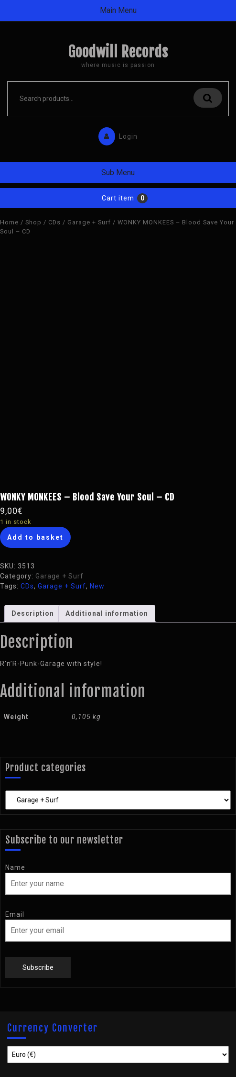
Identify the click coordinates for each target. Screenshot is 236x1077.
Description (32, 613)
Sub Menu (118, 172)
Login (116, 134)
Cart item (118, 198)
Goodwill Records (118, 52)
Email (14, 914)
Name (15, 867)
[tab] (32, 613)
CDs (54, 222)
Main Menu (118, 10)
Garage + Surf (89, 222)
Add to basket (35, 537)
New (97, 586)
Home (9, 222)
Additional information (106, 613)
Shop (33, 222)
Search (207, 98)
